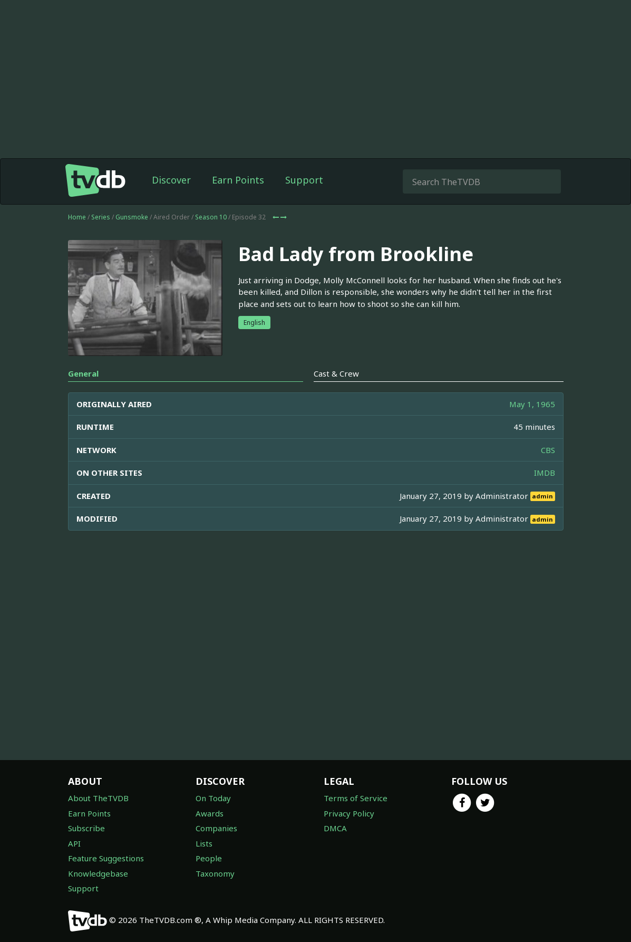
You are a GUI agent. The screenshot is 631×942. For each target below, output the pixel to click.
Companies (216, 828)
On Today (213, 798)
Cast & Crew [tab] (336, 373)
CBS (548, 450)
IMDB (544, 472)
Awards (210, 813)
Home (77, 217)
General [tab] (83, 373)
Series (100, 217)
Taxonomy (215, 873)
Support (304, 180)
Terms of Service (355, 798)
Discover (171, 180)
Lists (204, 843)
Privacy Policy (349, 813)
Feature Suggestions (106, 858)
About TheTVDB (98, 798)
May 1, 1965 (532, 404)
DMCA (335, 828)
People (209, 858)
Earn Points (238, 180)
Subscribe (86, 828)
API (74, 843)
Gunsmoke (131, 217)
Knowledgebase (98, 873)
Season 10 (211, 217)
